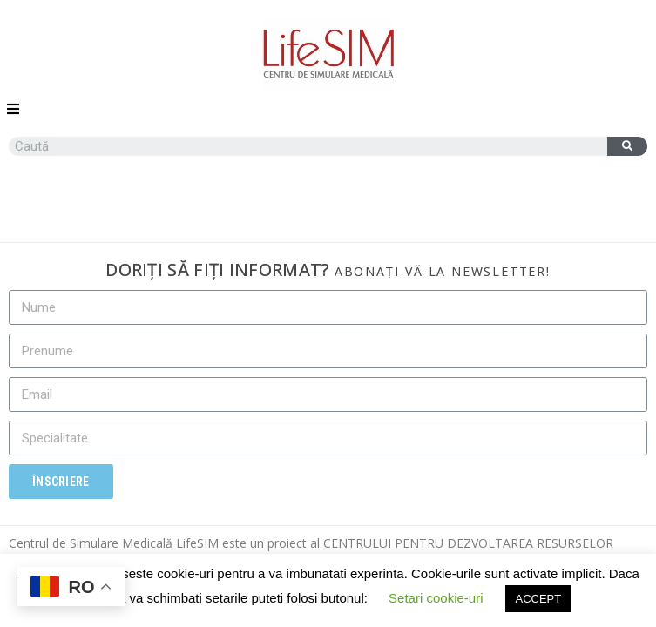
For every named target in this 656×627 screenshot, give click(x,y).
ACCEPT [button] (539, 598)
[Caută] (627, 146)
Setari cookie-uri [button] (436, 597)
